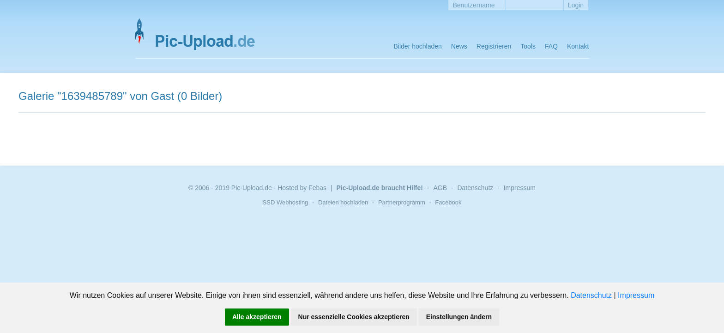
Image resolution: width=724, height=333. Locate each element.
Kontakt (578, 46)
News (459, 46)
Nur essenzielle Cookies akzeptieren (354, 317)
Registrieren (494, 46)
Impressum (636, 295)
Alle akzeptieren (257, 317)
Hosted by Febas (302, 187)
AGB (440, 187)
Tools (528, 46)
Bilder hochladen (418, 46)
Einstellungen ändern (459, 317)
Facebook (448, 202)
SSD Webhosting (285, 202)
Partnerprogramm (401, 202)
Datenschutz (591, 295)
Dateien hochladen (343, 202)
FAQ (551, 46)
